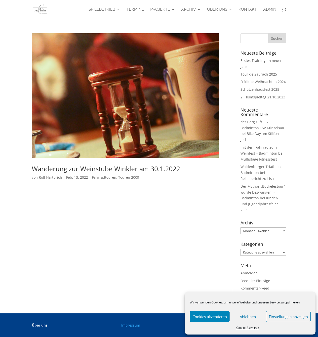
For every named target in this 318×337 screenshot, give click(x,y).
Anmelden (249, 273)
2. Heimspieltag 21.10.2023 (262, 97)
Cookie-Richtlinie (247, 328)
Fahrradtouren (104, 177)
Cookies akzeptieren (210, 316)
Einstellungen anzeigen (288, 316)
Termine (135, 10)
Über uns (217, 10)
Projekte (160, 10)
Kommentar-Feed (254, 288)
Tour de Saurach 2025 (258, 74)
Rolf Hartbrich (50, 177)
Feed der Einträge (255, 280)
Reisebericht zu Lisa (257, 178)
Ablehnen (248, 316)
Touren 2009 (128, 177)
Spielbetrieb (101, 10)
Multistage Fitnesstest (258, 159)
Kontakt (247, 10)
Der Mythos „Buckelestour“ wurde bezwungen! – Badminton (262, 192)
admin (269, 10)
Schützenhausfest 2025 (259, 89)
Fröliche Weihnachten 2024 (263, 81)
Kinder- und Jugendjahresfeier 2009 (259, 204)
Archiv (188, 10)
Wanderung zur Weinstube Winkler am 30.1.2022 (106, 168)
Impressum (130, 325)
